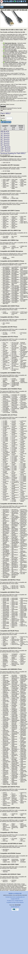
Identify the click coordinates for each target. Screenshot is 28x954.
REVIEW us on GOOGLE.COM (15, 893)
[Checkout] (14, 1)
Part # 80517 (6, 113)
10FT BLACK (5, 147)
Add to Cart (6, 122)
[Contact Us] (21, 1)
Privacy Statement (20, 902)
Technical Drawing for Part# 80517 (13, 153)
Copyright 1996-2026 (15, 898)
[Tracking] (18, 1)
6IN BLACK (5, 131)
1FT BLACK (5, 133)
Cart (10, 1)
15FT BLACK (5, 149)
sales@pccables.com (15, 906)
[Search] (14, 4)
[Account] (24, 1)
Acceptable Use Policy (11, 902)
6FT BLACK (5, 137)
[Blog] (5, 1)
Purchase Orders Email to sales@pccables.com (15, 897)
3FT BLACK (5, 135)
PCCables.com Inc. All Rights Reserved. (15, 900)
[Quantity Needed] (8, 118)
